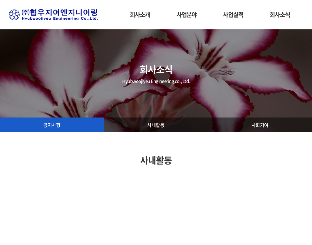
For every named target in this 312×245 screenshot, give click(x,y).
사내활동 (155, 124)
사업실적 (233, 14)
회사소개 (140, 14)
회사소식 (280, 14)
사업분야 (187, 14)
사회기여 (260, 124)
